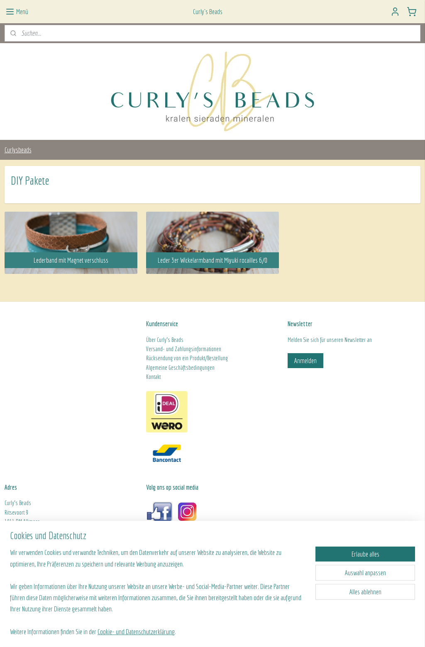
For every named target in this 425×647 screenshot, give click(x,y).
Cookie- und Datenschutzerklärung (136, 631)
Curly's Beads (170, 340)
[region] (157, 597)
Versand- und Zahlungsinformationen (183, 349)
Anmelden (305, 360)
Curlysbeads (18, 150)
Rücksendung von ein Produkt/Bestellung (187, 358)
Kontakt (153, 377)
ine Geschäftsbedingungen (188, 367)
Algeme (153, 367)
